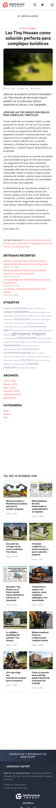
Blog (22, 88)
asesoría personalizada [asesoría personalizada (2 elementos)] (15, 308)
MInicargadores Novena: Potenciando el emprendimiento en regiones (39, 506)
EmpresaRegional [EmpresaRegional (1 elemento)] (39, 330)
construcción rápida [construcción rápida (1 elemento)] (11, 323)
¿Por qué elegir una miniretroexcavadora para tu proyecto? (16, 676)
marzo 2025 (9, 380)
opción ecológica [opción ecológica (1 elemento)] (38, 353)
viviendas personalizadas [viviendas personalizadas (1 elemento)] (27, 368)
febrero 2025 (10, 384)
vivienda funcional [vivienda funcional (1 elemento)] (19, 364)
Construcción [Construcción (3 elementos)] (21, 319)
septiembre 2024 (12, 394)
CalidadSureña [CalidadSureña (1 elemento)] (39, 308)
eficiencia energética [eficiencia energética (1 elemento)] (21, 327)
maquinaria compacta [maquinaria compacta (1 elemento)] (11, 342)
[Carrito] (42, 5)
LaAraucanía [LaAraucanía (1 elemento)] (42, 338)
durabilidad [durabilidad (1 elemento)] (8, 327)
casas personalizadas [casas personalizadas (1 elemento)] (37, 312)
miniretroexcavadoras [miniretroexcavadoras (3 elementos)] (17, 352)
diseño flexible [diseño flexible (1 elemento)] (38, 323)
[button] (35, 5)
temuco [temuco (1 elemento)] (17, 360)
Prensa (6, 414)
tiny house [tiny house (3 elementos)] (27, 360)
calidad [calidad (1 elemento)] (30, 308)
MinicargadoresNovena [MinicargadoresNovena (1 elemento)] (12, 349)
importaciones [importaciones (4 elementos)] (27, 338)
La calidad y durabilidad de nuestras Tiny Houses (13, 636)
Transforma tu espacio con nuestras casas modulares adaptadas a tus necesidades (39, 593)
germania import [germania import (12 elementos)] (29, 334)
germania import (21, 243)
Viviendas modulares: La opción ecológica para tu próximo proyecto (40, 549)
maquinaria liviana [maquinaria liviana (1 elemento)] (28, 342)
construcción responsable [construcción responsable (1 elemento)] (40, 320)
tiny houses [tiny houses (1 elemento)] (38, 360)
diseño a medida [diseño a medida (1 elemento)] (26, 323)
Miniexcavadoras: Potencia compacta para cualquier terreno (40, 636)
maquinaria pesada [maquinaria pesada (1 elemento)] (43, 342)
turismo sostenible (20, 246)
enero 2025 (9, 387)
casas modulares (32, 240)
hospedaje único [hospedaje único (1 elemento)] (9, 338)
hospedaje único (39, 243)
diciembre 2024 (11, 390)
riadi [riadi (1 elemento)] (38, 357)
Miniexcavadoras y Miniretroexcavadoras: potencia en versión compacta (24, 272)
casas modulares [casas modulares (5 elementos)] (16, 311)
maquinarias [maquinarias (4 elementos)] (12, 345)
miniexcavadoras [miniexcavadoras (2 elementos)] (31, 348)
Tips (26, 88)
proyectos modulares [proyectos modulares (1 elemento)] (11, 357)
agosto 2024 (9, 397)
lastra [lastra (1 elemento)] (50, 338)
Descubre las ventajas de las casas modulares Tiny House (14, 547)
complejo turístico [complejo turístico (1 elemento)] (20, 316)
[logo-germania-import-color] (13, 5)
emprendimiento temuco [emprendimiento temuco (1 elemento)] (22, 330)
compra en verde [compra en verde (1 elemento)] (34, 316)
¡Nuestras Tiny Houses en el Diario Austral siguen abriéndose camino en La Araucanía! (25, 262)
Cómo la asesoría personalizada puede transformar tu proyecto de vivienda (40, 678)
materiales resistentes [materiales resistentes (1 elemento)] (29, 346)
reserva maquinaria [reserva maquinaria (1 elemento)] (28, 357)
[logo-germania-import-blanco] (28, 796)
